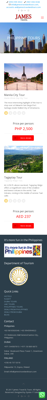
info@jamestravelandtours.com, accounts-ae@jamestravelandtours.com (23, 5)
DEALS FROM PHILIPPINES (16, 309)
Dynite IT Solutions (34, 392)
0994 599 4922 (15, 2)
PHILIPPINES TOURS (13, 306)
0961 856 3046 (33, 2)
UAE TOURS (9, 304)
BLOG (6, 314)
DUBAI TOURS (10, 301)
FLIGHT (7, 299)
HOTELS (8, 296)
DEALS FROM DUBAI (13, 312)
